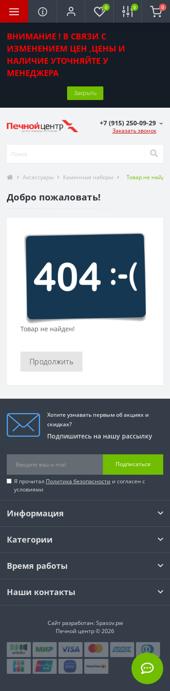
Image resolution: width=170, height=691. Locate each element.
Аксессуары (38, 177)
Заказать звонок (134, 130)
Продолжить (51, 362)
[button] (71, 11)
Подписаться (133, 464)
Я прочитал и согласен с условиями (79, 485)
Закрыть (85, 93)
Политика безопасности (78, 481)
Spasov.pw (109, 623)
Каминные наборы (88, 177)
